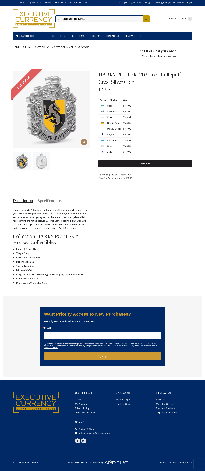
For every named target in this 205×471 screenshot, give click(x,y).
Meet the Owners (165, 404)
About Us (95, 36)
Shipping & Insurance (167, 412)
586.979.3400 (21, 3)
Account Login (123, 399)
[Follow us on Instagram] (83, 440)
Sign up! (102, 356)
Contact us (169, 55)
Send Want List (134, 36)
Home (63, 36)
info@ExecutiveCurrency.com (72, 3)
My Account (81, 404)
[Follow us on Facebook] (77, 440)
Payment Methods (165, 408)
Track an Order (123, 404)
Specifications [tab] (50, 200)
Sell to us (78, 36)
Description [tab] (23, 200)
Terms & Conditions (85, 412)
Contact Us (112, 36)
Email (47, 328)
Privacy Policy (82, 408)
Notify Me (145, 163)
